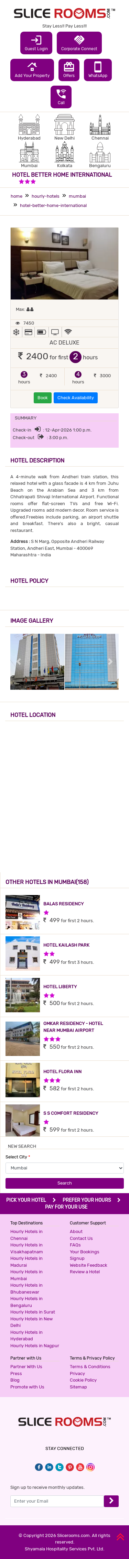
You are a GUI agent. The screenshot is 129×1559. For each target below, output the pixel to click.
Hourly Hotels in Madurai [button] (26, 1262)
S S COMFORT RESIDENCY (70, 1113)
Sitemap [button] (78, 1386)
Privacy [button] (77, 1373)
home (16, 196)
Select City (18, 1156)
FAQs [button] (75, 1244)
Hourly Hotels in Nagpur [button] (34, 1345)
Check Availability (75, 397)
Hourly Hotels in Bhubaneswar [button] (26, 1289)
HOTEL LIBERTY (60, 986)
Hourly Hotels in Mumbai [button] (26, 1275)
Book (42, 397)
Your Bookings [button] (84, 1251)
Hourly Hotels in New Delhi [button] (31, 1322)
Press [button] (16, 1373)
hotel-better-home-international (53, 205)
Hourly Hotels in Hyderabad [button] (26, 1336)
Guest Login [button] (36, 42)
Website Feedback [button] (88, 1265)
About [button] (76, 1231)
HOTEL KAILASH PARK (66, 945)
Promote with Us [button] (27, 1386)
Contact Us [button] (81, 1238)
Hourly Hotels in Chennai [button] (26, 1235)
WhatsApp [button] (97, 69)
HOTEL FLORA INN (62, 1071)
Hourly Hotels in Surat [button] (32, 1312)
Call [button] (61, 96)
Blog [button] (15, 1380)
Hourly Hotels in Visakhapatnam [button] (26, 1248)
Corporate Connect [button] (79, 42)
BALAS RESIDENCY (63, 903)
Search (64, 1183)
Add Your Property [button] (32, 69)
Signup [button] (77, 1258)
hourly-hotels (46, 196)
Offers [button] (69, 69)
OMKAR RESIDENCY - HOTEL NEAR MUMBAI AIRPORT (73, 1027)
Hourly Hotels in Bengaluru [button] (26, 1302)
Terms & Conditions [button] (90, 1366)
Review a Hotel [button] (85, 1271)
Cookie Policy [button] (83, 1380)
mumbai (77, 196)
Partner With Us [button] (26, 1366)
